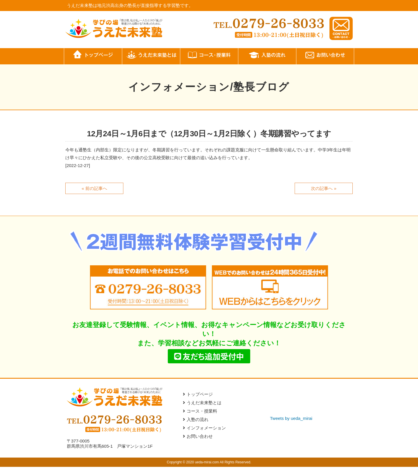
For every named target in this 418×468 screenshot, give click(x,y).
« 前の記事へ (94, 188)
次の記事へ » (323, 188)
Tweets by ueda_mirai (291, 419)
